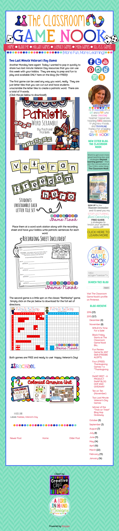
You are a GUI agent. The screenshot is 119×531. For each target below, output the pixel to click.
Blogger (66, 526)
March (92, 450)
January (94, 458)
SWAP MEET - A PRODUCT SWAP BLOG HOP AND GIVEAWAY (100, 381)
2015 (89, 316)
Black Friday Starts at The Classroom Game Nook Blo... (99, 340)
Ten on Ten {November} (99, 392)
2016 (89, 312)
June (92, 437)
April (92, 445)
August (93, 428)
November (95, 324)
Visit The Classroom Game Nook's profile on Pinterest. (97, 296)
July (91, 433)
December (94, 320)
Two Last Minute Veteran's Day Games (100, 400)
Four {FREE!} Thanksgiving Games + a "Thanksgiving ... (100, 366)
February (94, 454)
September (95, 424)
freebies (20, 417)
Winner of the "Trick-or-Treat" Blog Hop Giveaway (101, 411)
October (93, 420)
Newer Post (15, 438)
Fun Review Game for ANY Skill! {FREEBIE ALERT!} (100, 353)
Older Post (74, 438)
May (91, 441)
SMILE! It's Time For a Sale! (99, 329)
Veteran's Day (31, 417)
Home (45, 438)
